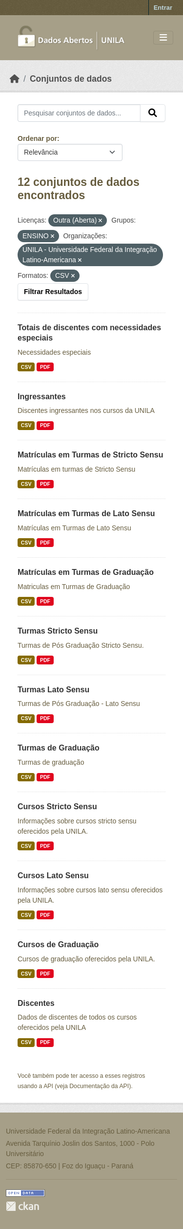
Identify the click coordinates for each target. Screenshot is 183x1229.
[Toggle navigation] (163, 38)
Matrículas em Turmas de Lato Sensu (86, 513)
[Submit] (152, 113)
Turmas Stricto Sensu (58, 631)
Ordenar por (37, 138)
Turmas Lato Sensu (53, 689)
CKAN (22, 1206)
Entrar (163, 7)
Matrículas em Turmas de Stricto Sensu (90, 455)
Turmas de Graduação (59, 748)
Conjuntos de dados (71, 79)
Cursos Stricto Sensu (57, 806)
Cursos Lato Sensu (53, 875)
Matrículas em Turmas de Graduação (86, 572)
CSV (26, 367)
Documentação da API (99, 1086)
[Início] (15, 79)
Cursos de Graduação (58, 944)
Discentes (36, 1003)
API (48, 1086)
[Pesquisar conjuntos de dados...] (79, 113)
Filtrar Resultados (53, 292)
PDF (45, 367)
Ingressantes (42, 396)
